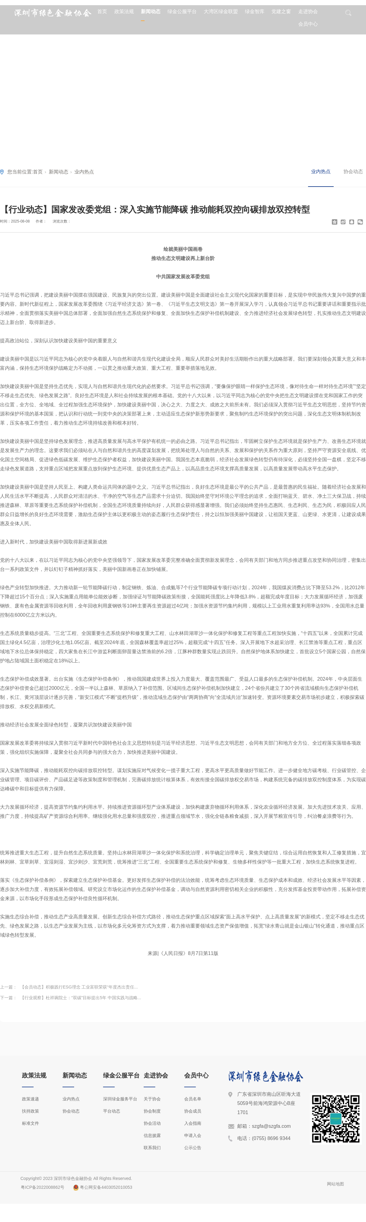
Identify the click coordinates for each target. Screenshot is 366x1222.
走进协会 (308, 11)
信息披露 (152, 1135)
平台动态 (111, 1111)
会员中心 (308, 24)
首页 (102, 11)
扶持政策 (30, 1111)
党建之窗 (281, 11)
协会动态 (353, 171)
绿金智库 (254, 11)
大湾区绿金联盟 (221, 11)
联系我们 (152, 1147)
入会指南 (192, 1123)
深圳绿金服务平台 (120, 1098)
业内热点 (84, 171)
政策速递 (30, 1098)
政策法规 (124, 11)
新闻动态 (150, 11)
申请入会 (192, 1135)
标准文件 (30, 1123)
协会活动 (152, 1123)
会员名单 (192, 1098)
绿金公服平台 (182, 11)
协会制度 (152, 1111)
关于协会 (152, 1098)
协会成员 (192, 1111)
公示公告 (192, 1147)
